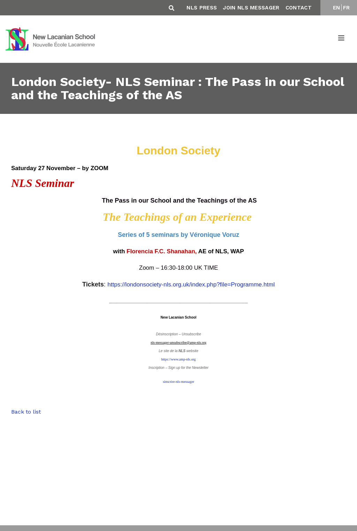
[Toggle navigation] (341, 39)
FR (346, 8)
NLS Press (202, 8)
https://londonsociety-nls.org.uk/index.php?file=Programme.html (191, 284)
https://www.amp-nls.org (178, 359)
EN (336, 8)
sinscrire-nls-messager (178, 382)
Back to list (26, 411)
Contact (299, 8)
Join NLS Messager (251, 8)
